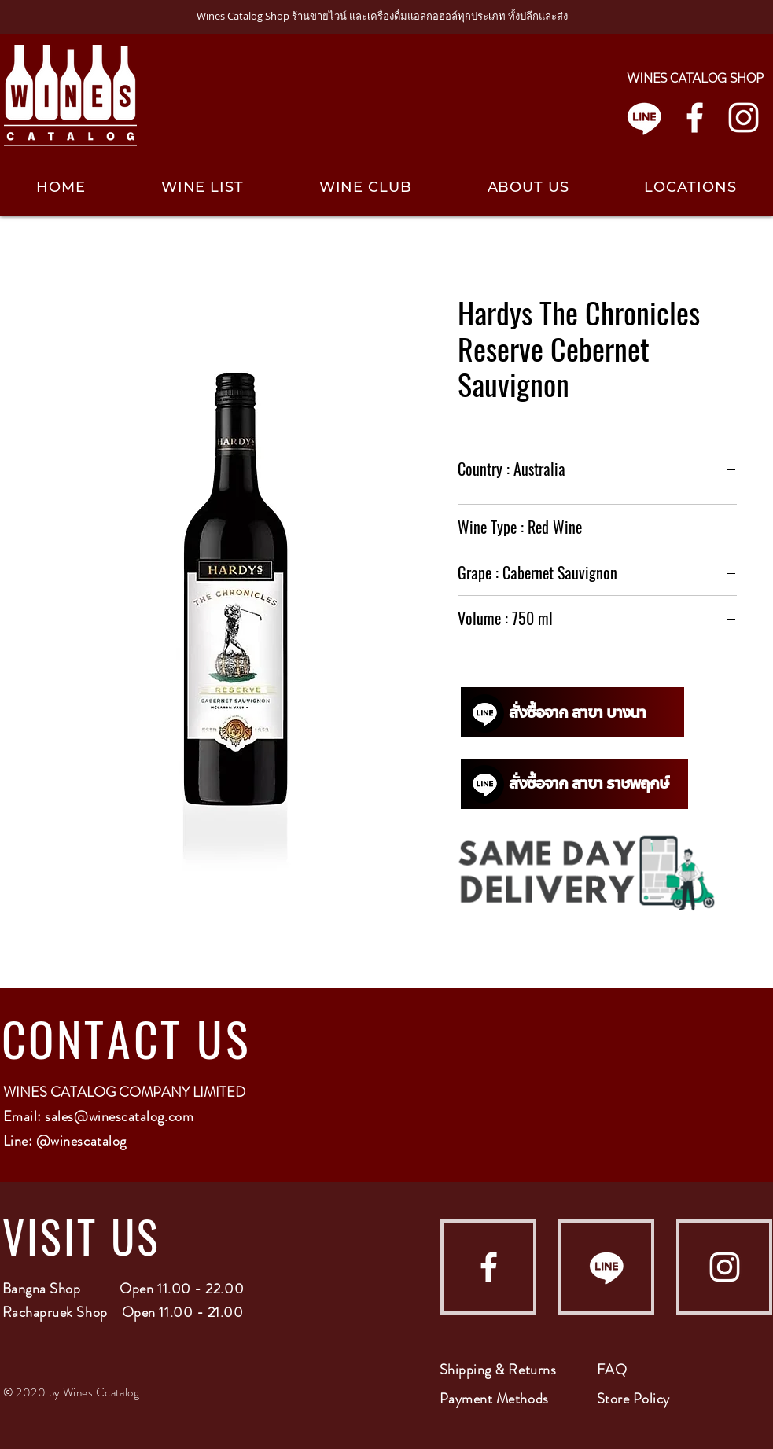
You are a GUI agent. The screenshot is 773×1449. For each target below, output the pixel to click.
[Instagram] (743, 117)
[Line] (644, 117)
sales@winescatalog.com (119, 1116)
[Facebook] (695, 117)
